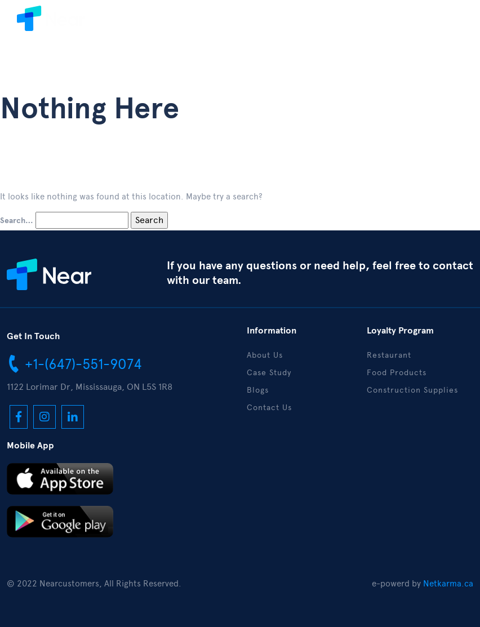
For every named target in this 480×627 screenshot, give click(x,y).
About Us (265, 355)
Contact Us (269, 407)
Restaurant (389, 355)
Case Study (269, 372)
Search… (16, 221)
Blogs (258, 390)
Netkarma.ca (448, 584)
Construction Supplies (412, 390)
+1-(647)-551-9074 (74, 363)
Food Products (396, 372)
